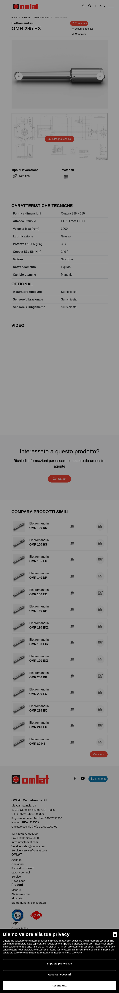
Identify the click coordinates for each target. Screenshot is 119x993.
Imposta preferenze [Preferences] (59, 963)
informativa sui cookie (71, 952)
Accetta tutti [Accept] (59, 985)
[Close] (115, 934)
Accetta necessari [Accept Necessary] (59, 974)
